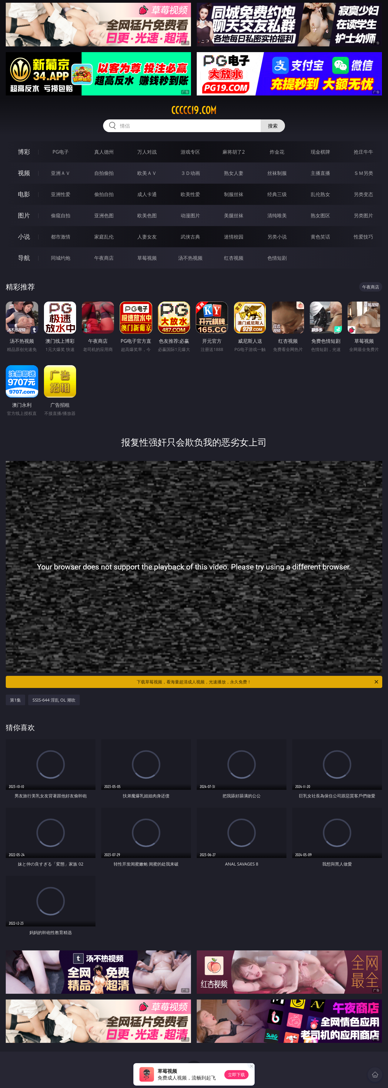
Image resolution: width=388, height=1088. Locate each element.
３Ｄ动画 (190, 173)
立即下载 (236, 1074)
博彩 (24, 152)
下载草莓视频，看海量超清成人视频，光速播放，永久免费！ (258, 682)
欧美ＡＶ (147, 173)
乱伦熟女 (320, 194)
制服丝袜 (233, 194)
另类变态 (363, 194)
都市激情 (60, 236)
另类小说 (277, 236)
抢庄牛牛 (363, 152)
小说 (24, 236)
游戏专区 (190, 152)
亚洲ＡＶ (60, 173)
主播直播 (320, 173)
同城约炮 (60, 258)
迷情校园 (233, 236)
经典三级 (277, 194)
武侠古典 (190, 236)
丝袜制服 (277, 173)
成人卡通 (147, 194)
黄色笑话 (320, 236)
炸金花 (277, 152)
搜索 (273, 125)
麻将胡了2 (233, 152)
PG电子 (60, 152)
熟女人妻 (233, 173)
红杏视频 (233, 258)
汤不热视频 (190, 258)
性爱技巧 (363, 236)
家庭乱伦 (104, 236)
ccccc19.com (193, 110)
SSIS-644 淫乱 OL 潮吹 (53, 700)
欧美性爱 (190, 194)
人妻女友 (147, 236)
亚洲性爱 (60, 194)
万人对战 (147, 152)
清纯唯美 (277, 215)
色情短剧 (277, 258)
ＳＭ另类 (363, 173)
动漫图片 (190, 215)
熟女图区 (320, 215)
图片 (24, 215)
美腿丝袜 (233, 215)
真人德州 (104, 152)
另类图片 (363, 215)
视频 (24, 173)
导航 (24, 258)
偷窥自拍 (60, 215)
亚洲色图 (104, 215)
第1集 (15, 700)
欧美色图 (147, 215)
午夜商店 (104, 258)
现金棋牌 (320, 152)
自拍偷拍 (104, 173)
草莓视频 (147, 258)
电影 (24, 194)
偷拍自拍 (104, 194)
